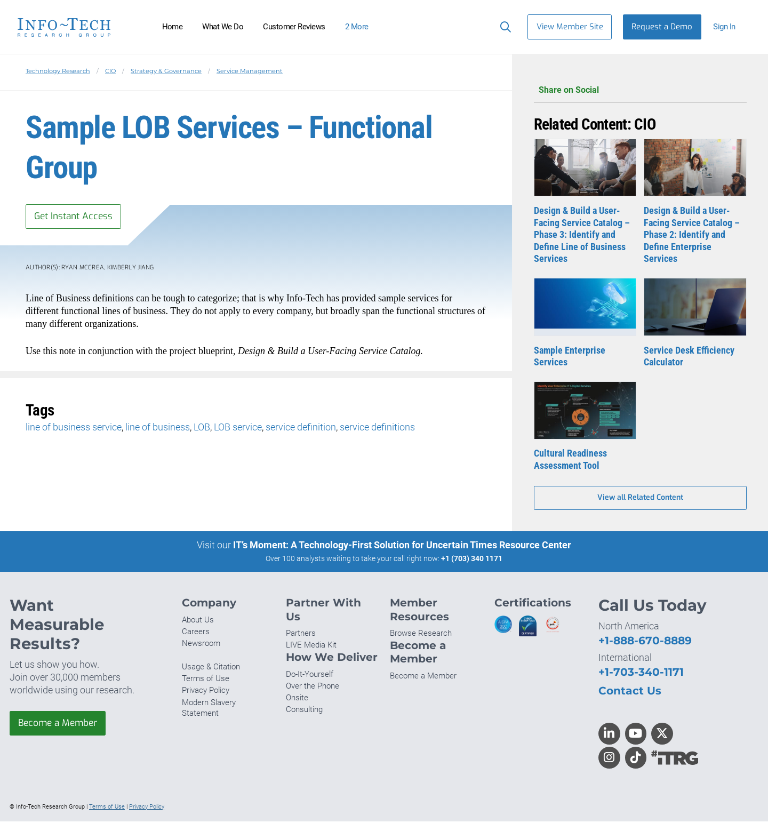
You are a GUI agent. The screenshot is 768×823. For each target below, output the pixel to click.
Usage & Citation (211, 668)
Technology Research (58, 71)
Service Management (250, 71)
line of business (157, 428)
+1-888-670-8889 (645, 642)
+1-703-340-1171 (641, 673)
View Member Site (570, 26)
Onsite (297, 699)
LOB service (238, 428)
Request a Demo (661, 26)
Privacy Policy (205, 692)
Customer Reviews (294, 26)
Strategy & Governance (166, 71)
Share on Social (640, 90)
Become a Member (60, 724)
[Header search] (503, 26)
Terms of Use (205, 680)
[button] (728, 27)
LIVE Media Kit (311, 646)
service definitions (377, 428)
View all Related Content (640, 498)
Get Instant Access (76, 216)
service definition (301, 428)
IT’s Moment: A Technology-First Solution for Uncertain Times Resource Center (402, 546)
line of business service (74, 428)
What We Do (222, 26)
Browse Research (421, 635)
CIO (110, 71)
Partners (301, 635)
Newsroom (201, 645)
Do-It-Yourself (309, 675)
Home (172, 26)
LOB (202, 428)
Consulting (304, 711)
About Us (198, 621)
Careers (196, 632)
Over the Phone (312, 687)
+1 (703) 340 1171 (471, 559)
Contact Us (629, 692)
